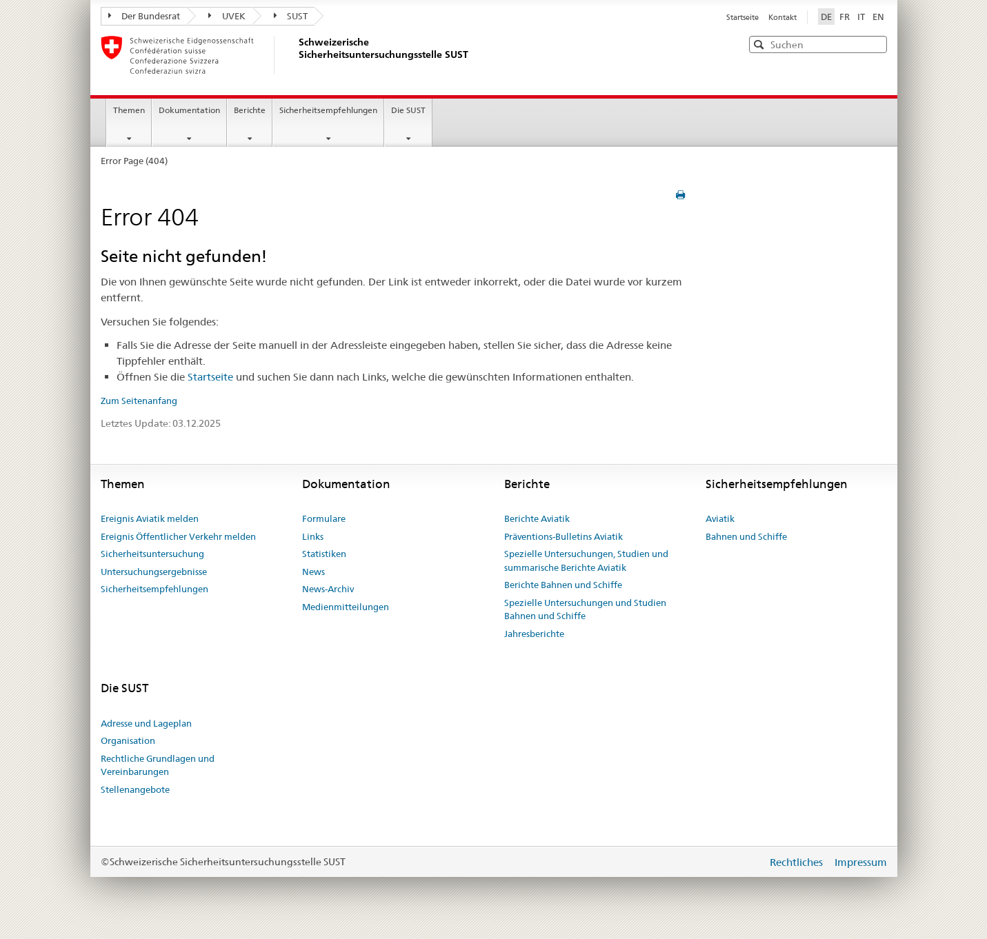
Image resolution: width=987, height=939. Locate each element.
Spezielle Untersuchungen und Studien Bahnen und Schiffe (585, 609)
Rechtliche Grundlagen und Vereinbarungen (158, 765)
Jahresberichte (534, 633)
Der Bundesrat (144, 16)
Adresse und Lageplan (146, 723)
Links (312, 536)
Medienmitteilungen (345, 606)
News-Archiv (328, 588)
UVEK (227, 16)
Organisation (128, 740)
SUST (291, 16)
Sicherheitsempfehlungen (328, 110)
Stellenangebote (135, 789)
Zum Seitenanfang (139, 400)
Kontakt (782, 17)
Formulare (324, 518)
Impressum (861, 862)
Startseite (743, 17)
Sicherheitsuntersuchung (152, 553)
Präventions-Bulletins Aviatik (563, 536)
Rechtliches (798, 862)
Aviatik (720, 518)
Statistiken (324, 553)
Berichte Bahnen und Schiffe (563, 584)
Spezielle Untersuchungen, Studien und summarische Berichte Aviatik (586, 560)
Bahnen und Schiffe (746, 536)
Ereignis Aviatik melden (150, 518)
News (313, 571)
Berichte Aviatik (537, 518)
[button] (875, 44)
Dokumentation (189, 110)
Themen (129, 110)
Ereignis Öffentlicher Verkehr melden (178, 536)
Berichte (250, 110)
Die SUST (408, 110)
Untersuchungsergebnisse (154, 571)
